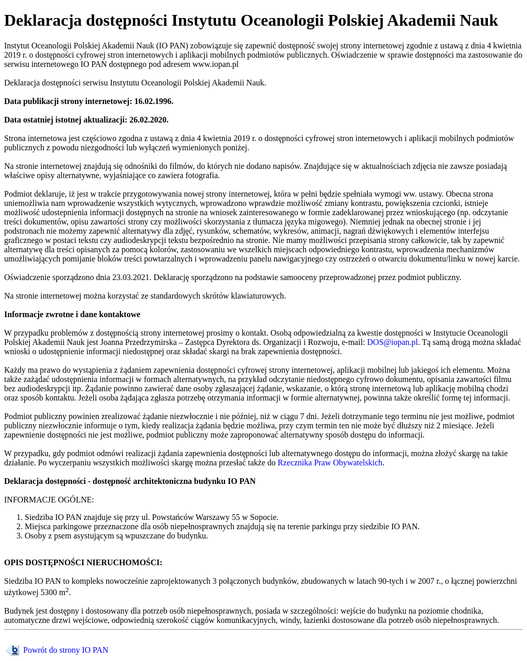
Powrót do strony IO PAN (65, 650)
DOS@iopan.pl (392, 342)
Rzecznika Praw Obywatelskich (330, 462)
